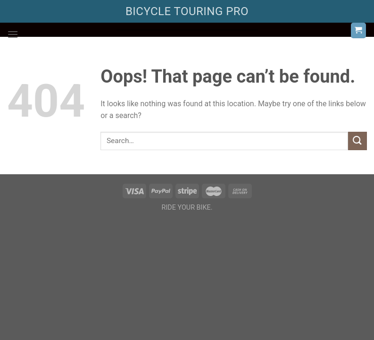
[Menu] (12, 34)
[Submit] (357, 141)
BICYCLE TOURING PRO (187, 11)
